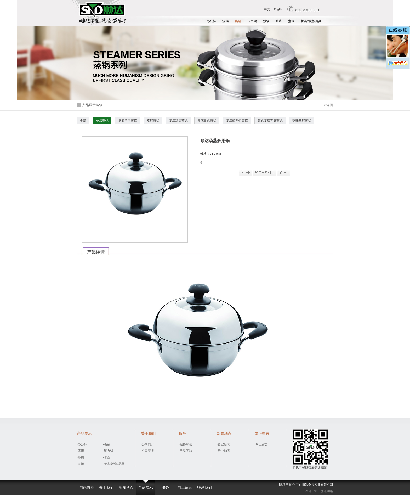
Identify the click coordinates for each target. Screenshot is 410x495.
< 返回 (328, 105)
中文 (267, 9)
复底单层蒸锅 (127, 120)
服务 (165, 488)
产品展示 (145, 488)
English (278, 9)
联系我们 (204, 488)
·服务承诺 (185, 444)
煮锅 (291, 21)
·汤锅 (106, 444)
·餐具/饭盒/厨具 (113, 464)
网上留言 (185, 488)
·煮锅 (80, 464)
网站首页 (86, 488)
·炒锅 (80, 457)
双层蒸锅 (153, 120)
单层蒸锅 (102, 120)
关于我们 (106, 488)
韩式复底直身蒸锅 (270, 120)
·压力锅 (108, 451)
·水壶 (106, 457)
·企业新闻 (223, 444)
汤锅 (225, 21)
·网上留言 (261, 444)
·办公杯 (82, 444)
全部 (83, 120)
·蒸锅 (80, 451)
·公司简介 (147, 444)
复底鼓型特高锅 (237, 120)
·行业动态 (223, 451)
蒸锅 (238, 21)
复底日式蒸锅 (206, 120)
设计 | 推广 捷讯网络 (319, 491)
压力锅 (252, 21)
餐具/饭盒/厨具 (311, 21)
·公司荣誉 (147, 451)
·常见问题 (185, 451)
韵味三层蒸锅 (301, 120)
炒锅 (266, 21)
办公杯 (211, 21)
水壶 (279, 21)
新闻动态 (126, 488)
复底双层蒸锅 (178, 120)
